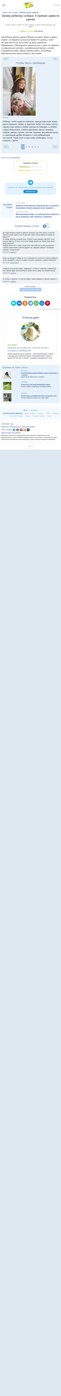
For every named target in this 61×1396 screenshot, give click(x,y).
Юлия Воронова (15, 157)
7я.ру (28, 430)
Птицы (48, 413)
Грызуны (40, 413)
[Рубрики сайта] (3, 5)
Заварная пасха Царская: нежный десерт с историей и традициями (37, 207)
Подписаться (30, 191)
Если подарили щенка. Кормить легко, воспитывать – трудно (39, 374)
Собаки (27, 416)
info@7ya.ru (5, 426)
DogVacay (5, 117)
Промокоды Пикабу (28, 426)
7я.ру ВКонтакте (21, 430)
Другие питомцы (30, 413)
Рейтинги (4, 432)
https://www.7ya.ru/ (16, 426)
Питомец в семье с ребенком (12, 413)
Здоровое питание (22, 211)
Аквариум (56, 413)
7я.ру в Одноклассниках (24, 430)
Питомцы (24, 370)
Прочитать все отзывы (30, 289)
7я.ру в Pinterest (17, 430)
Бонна (10, 432)
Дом (25, 410)
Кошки (49, 416)
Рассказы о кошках (38, 416)
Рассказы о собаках (16, 416)
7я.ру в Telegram (14, 430)
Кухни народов (21, 203)
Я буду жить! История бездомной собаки (35, 384)
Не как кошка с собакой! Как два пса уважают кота (39, 396)
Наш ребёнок (16, 432)
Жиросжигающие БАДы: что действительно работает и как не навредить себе (38, 215)
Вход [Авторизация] (56, 5)
